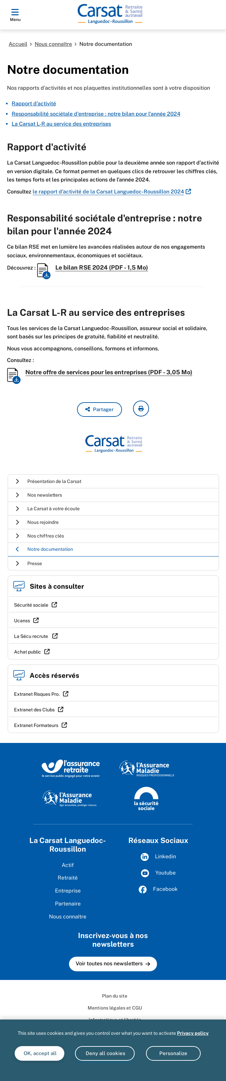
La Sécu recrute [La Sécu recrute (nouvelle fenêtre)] (31, 636)
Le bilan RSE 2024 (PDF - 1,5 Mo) (101, 267)
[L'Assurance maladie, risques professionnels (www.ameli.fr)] (146, 768)
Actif (68, 865)
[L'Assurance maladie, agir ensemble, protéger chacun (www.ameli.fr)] (70, 797)
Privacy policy (193, 1033)
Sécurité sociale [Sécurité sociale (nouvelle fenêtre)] (31, 605)
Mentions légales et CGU (115, 1008)
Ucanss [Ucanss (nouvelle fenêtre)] (22, 620)
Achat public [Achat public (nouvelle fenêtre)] (27, 652)
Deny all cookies (104, 1053)
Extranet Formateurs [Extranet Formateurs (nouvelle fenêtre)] (36, 725)
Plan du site (114, 996)
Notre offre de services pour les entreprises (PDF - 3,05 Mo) (108, 372)
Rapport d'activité (34, 103)
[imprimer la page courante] (141, 408)
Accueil (18, 44)
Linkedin (158, 857)
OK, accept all (39, 1053)
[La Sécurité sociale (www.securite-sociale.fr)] (146, 797)
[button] (99, 409)
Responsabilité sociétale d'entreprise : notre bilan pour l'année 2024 (96, 114)
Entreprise (68, 891)
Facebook (158, 890)
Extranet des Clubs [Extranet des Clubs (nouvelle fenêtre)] (34, 709)
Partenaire (68, 904)
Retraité (68, 878)
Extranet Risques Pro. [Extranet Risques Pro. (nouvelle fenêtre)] (37, 694)
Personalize (173, 1053)
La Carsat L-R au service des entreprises (61, 124)
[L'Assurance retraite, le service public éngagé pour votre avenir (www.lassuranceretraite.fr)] (71, 768)
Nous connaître (53, 44)
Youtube (158, 873)
